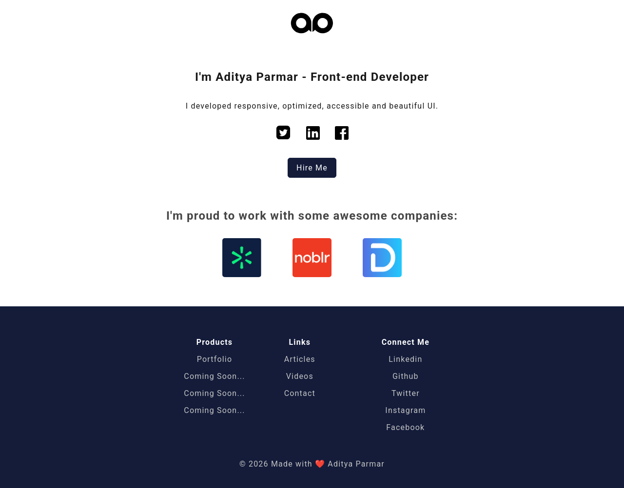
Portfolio (215, 359)
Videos (299, 376)
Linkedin (405, 359)
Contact (299, 393)
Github (405, 376)
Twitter (405, 393)
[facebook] (342, 134)
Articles (299, 359)
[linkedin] (313, 134)
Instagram (405, 410)
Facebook (405, 427)
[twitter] (283, 134)
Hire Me (312, 167)
